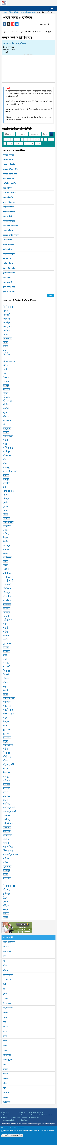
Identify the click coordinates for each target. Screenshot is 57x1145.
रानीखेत (6, 780)
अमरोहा (6, 322)
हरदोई (5, 901)
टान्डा (5, 510)
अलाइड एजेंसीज (8, 230)
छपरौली (6, 483)
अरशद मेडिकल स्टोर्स (9, 211)
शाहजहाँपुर (8, 846)
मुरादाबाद (7, 737)
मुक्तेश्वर (6, 702)
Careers (5, 1115)
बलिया (6, 647)
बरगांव (6, 635)
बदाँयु (5, 631)
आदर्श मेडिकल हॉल (8, 254)
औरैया (6, 365)
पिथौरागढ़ (7, 588)
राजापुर (6, 776)
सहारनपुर (7, 878)
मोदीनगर (7, 756)
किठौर (5, 393)
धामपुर (6, 549)
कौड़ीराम (6, 404)
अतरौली (6, 314)
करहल (6, 381)
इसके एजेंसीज (7, 277)
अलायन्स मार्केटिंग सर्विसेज (10, 235)
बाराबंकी (6, 666)
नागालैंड (5, 1050)
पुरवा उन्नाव (8, 577)
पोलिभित (7, 600)
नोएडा (5, 565)
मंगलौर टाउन (8, 709)
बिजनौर (6, 670)
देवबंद (5, 537)
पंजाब (4, 1064)
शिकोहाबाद (8, 850)
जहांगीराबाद (8, 490)
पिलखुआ (7, 592)
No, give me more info (13, 1135)
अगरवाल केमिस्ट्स (8, 155)
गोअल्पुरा (7, 455)
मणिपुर (5, 1036)
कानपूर (6, 385)
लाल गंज (7, 827)
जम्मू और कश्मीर (7, 1008)
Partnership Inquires (37, 1112)
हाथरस (6, 913)
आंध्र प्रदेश (6, 947)
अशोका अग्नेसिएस (8, 244)
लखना (6, 799)
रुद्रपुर (5, 768)
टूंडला (5, 506)
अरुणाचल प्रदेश (7, 951)
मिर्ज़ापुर (6, 753)
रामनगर (6, 788)
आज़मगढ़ (7, 338)
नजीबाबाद (7, 557)
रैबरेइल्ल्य (7, 772)
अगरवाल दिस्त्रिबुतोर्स (9, 164)
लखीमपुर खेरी (9, 807)
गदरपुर (6, 444)
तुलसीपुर (7, 526)
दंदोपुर (6, 534)
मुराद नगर (7, 729)
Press (23, 1115)
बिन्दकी (6, 674)
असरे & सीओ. (7, 249)
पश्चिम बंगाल (6, 1102)
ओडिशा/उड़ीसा (7, 1055)
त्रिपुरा (4, 1088)
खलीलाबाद (8, 420)
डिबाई (5, 514)
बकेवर (6, 623)
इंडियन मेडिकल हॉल (9, 268)
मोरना (5, 760)
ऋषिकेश (6, 354)
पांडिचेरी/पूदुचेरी (7, 1060)
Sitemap (24, 1117)
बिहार (4, 961)
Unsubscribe (35, 1117)
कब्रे (4, 373)
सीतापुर (6, 889)
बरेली (5, 639)
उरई (5, 350)
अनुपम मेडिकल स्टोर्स (9, 202)
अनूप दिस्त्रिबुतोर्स (8, 197)
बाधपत (6, 663)
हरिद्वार (6, 905)
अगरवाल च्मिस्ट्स (8, 160)
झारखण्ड (5, 1012)
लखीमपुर (7, 803)
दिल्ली (4, 984)
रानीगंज (6, 784)
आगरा (6, 334)
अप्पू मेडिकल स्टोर (8, 207)
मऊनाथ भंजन (9, 698)
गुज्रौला (6, 432)
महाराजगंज (8, 745)
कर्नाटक (5, 1017)
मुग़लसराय (7, 706)
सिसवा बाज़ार (9, 886)
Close (21, 1135)
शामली (6, 843)
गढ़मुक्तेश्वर (8, 436)
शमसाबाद (7, 835)
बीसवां (6, 682)
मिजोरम (5, 1045)
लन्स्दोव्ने (6, 815)
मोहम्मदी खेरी (9, 764)
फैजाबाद (7, 604)
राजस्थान (5, 1069)
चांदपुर (6, 479)
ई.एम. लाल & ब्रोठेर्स (9, 291)
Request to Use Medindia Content (42, 1115)
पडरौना (6, 569)
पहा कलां (7, 584)
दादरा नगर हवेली (8, 975)
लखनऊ (6, 796)
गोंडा (5, 463)
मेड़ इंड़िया (4, 12)
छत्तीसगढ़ (5, 970)
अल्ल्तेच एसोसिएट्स (9, 221)
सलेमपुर (6, 870)
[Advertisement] (28, 69)
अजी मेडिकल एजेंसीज (9, 183)
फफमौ (6, 616)
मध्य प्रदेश (5, 1026)
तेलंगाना (5, 1083)
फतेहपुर (6, 612)
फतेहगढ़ (6, 608)
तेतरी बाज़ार (8, 522)
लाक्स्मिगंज (8, 823)
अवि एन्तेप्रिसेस (7, 240)
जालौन (6, 494)
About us (6, 1112)
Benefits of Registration (11, 1117)
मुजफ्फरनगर (8, 713)
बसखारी (6, 651)
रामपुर (5, 792)
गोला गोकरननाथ (10, 471)
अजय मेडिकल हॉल (8, 178)
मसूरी (5, 741)
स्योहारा (6, 862)
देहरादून (6, 545)
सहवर (5, 874)
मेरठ (5, 725)
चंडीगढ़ (5, 965)
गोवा (4, 989)
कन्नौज (6, 369)
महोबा (5, 749)
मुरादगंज (7, 733)
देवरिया (6, 541)
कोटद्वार (6, 397)
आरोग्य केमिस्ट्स (8, 263)
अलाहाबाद (7, 326)
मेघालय (5, 1041)
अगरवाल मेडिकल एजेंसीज (10, 169)
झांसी (5, 502)
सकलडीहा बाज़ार (10, 854)
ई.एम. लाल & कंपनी (9, 287)
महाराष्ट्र (5, 1031)
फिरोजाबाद (8, 307)
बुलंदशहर (7, 643)
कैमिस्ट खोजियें (13, 12)
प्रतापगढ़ (7, 573)
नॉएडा (5, 561)
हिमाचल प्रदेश (7, 1003)
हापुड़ (5, 917)
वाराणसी (6, 831)
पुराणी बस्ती (8, 580)
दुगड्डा (5, 530)
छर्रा (4, 487)
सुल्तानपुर (7, 866)
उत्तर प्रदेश (6, 1092)
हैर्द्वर (5, 897)
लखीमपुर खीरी (9, 811)
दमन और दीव (7, 979)
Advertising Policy (9, 1120)
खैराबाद (6, 416)
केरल (4, 1022)
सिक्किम (5, 1074)
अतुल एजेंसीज (7, 188)
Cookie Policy (37, 1130)
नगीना (5, 553)
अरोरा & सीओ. (7, 216)
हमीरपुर (6, 893)
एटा (4, 357)
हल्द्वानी (6, 909)
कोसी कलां (7, 400)
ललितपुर (7, 819)
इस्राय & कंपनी (7, 282)
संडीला (6, 858)
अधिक (50, 295)
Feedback (24, 1120)
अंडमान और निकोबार (9, 942)
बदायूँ (5, 627)
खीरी (5, 424)
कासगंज (6, 389)
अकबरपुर (7, 310)
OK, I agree (4, 1135)
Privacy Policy (43, 1130)
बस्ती (5, 655)
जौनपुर (6, 498)
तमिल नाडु (6, 1078)
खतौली (6, 408)
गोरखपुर (6, 467)
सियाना (6, 882)
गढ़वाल (6, 440)
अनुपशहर (7, 318)
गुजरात (5, 994)
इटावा (5, 342)
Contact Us (25, 1112)
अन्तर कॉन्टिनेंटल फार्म (9, 193)
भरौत (5, 694)
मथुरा (5, 717)
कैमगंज (6, 377)
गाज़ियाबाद (8, 447)
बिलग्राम (6, 678)
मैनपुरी (6, 721)
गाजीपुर (6, 451)
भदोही (6, 690)
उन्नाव (5, 346)
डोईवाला (6, 518)
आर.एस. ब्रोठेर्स (7, 258)
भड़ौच (5, 686)
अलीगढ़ (6, 330)
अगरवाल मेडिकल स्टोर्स (10, 174)
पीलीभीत (7, 596)
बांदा (5, 659)
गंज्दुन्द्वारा (7, 428)
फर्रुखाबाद (7, 619)
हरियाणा (5, 998)
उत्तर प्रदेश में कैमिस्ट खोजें (27, 12)
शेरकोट (6, 839)
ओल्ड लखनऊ (9, 361)
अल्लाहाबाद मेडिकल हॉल (10, 226)
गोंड (4, 459)
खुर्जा (5, 412)
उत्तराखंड (5, 1097)
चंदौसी (6, 475)
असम (4, 956)
